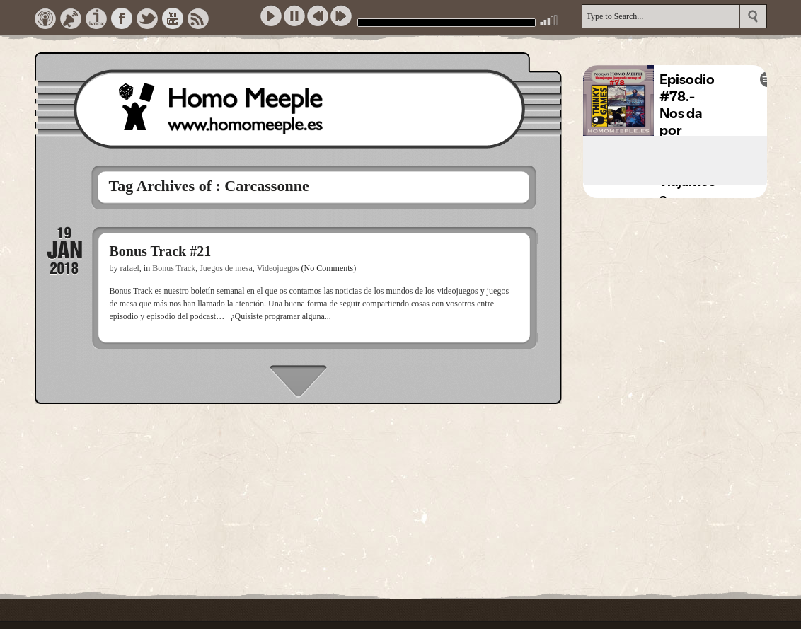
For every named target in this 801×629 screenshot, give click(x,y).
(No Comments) (329, 268)
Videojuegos (278, 268)
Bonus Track (173, 268)
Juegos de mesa (226, 268)
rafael (129, 268)
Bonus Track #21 (161, 251)
